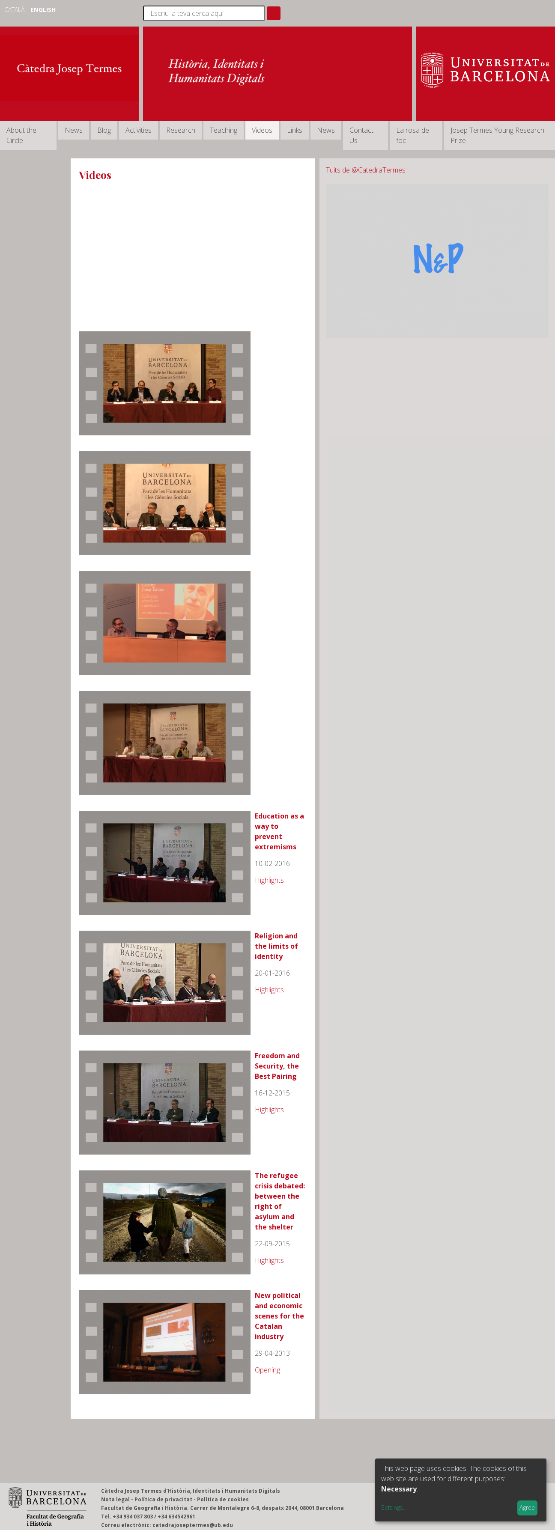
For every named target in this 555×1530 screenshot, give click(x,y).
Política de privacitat (163, 1499)
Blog (104, 130)
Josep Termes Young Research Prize (497, 135)
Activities (138, 130)
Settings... (394, 1507)
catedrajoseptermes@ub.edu (192, 1525)
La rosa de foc (412, 135)
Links (294, 130)
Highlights (269, 880)
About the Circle (21, 135)
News (74, 130)
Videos (262, 130)
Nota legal (115, 1499)
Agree (527, 1507)
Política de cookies (223, 1499)
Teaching (223, 130)
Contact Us (361, 135)
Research (180, 130)
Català (15, 10)
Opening (267, 1370)
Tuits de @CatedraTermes (366, 170)
